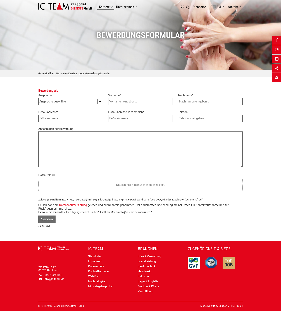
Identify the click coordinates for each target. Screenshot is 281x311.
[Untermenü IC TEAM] (224, 7)
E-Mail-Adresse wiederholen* (126, 112)
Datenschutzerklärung (73, 205)
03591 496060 (53, 275)
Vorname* (114, 95)
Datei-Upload (46, 175)
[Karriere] (112, 7)
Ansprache (45, 95)
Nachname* (185, 95)
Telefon (183, 112)
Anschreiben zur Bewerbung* (56, 129)
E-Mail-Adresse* (48, 112)
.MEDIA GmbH (231, 306)
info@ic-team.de (54, 279)
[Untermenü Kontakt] (241, 7)
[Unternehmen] (137, 7)
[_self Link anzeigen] (276, 77)
